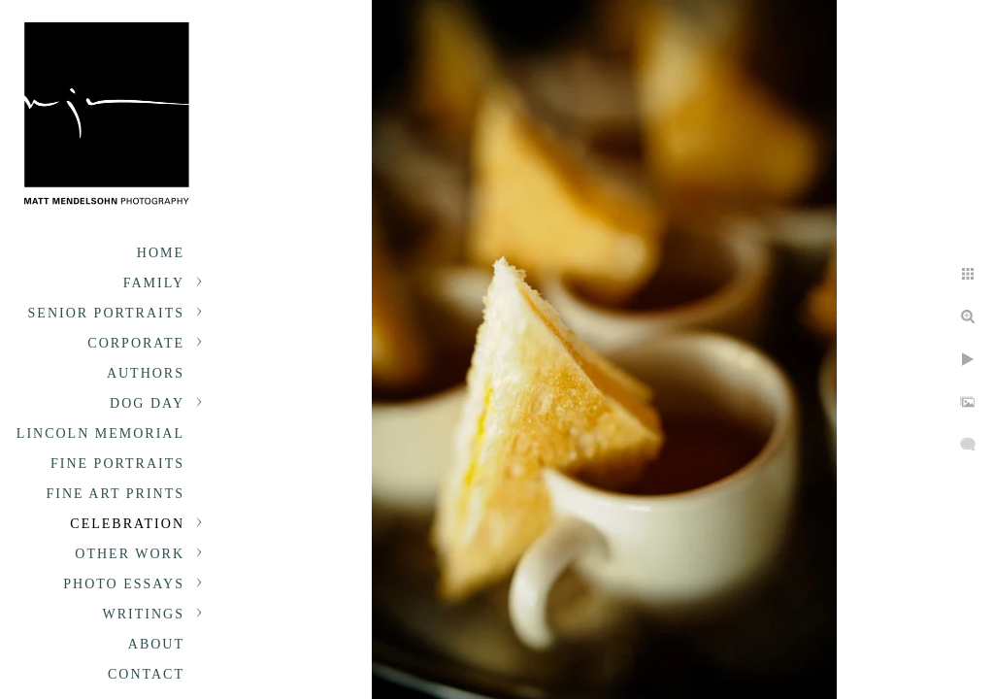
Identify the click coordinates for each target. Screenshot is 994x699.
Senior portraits (106, 313)
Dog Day (147, 403)
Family (153, 283)
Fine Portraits (117, 463)
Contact (146, 674)
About (156, 644)
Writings (143, 614)
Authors (145, 373)
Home (160, 253)
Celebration (127, 523)
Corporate (135, 343)
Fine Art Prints (115, 493)
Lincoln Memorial (100, 433)
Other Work (129, 554)
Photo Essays (123, 584)
